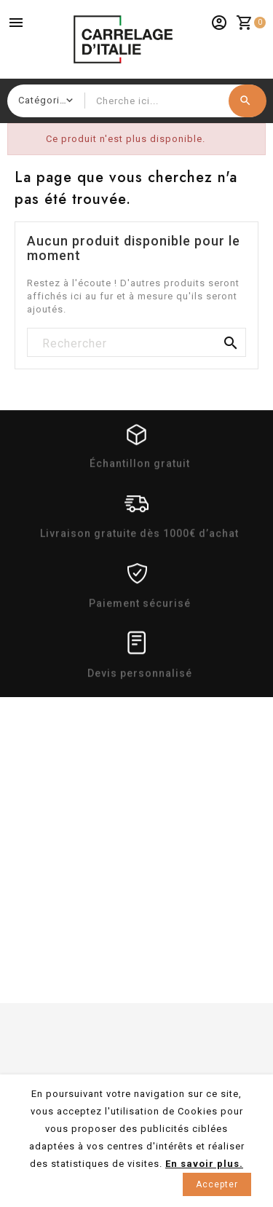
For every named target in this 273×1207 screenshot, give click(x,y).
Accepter (217, 1184)
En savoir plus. (204, 1163)
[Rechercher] (136, 343)
